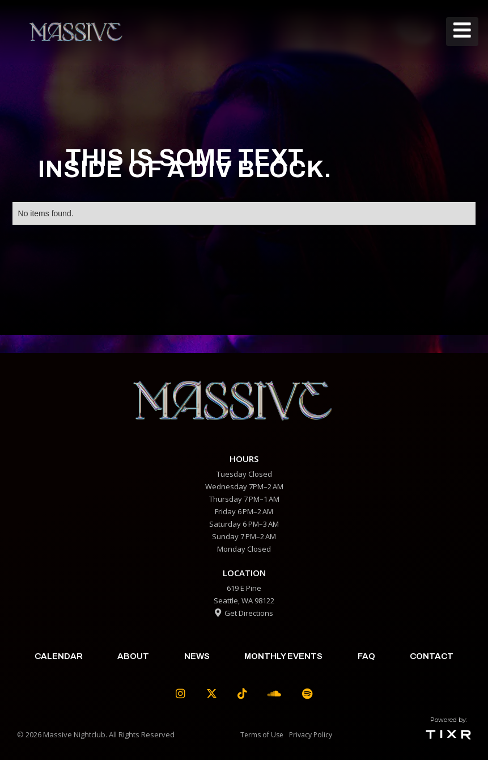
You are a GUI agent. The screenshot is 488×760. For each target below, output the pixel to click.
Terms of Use (261, 735)
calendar (59, 656)
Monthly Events (283, 656)
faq (366, 656)
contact (431, 656)
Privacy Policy (310, 735)
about (133, 656)
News (197, 656)
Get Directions (244, 613)
